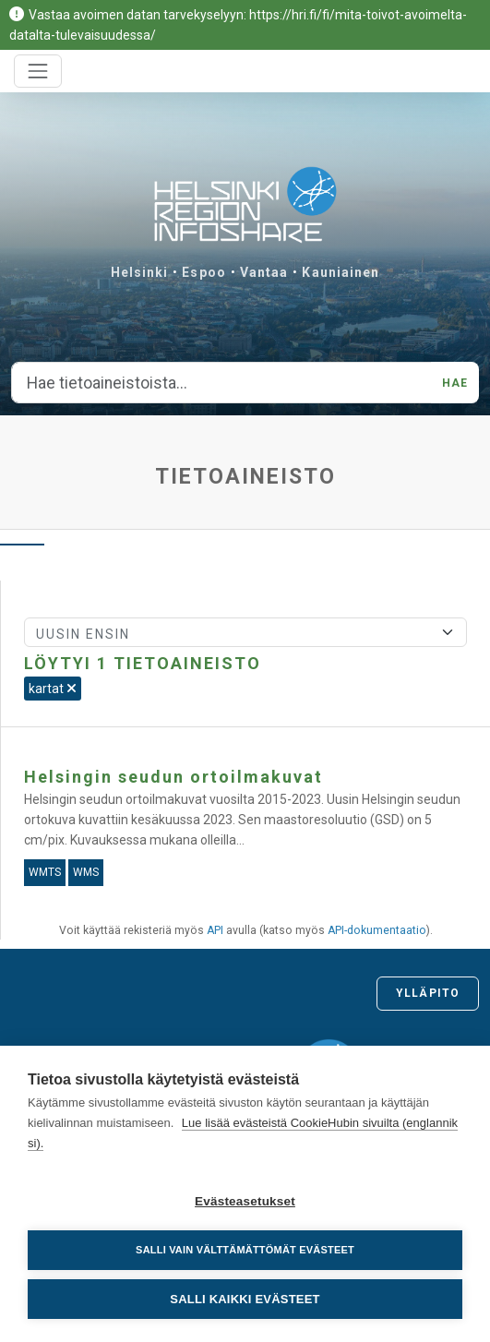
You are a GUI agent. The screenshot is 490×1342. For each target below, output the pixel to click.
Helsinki (140, 272)
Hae (455, 383)
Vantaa (264, 272)
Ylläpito (428, 993)
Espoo (204, 272)
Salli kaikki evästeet (244, 1299)
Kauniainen (340, 272)
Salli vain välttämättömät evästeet (245, 1249)
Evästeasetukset (245, 1201)
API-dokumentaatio (377, 930)
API (215, 930)
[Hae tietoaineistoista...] (221, 383)
